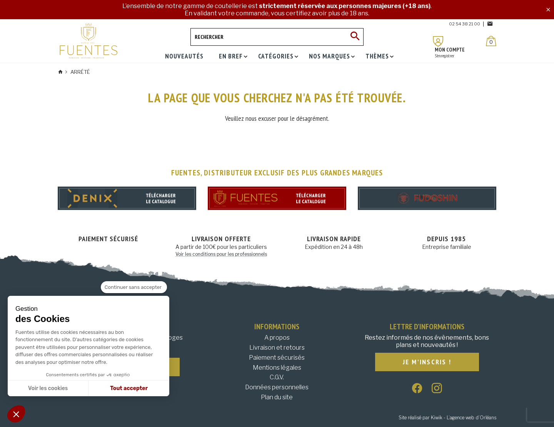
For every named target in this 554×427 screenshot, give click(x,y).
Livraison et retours (277, 347)
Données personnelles (277, 387)
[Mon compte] (438, 41)
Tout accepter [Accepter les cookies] (129, 388)
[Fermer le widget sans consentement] (134, 287)
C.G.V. (277, 377)
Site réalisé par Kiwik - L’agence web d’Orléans (447, 417)
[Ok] (354, 37)
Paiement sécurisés (277, 357)
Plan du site (277, 397)
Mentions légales (277, 367)
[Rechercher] (277, 37)
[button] (16, 414)
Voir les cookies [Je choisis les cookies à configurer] (48, 388)
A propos (277, 337)
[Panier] (491, 41)
